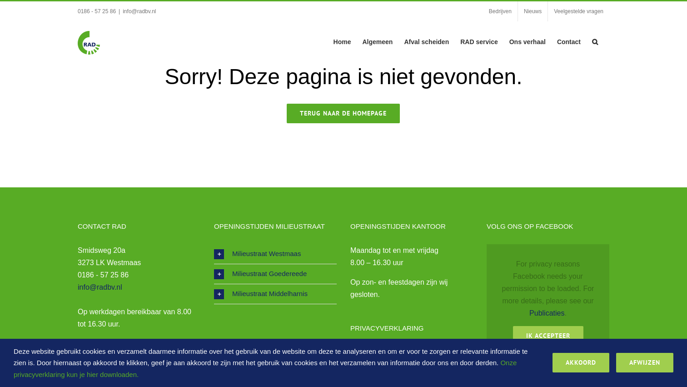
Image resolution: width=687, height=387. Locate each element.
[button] (595, 41)
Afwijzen (644, 362)
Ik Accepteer (548, 336)
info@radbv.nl (139, 11)
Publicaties (546, 313)
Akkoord (581, 362)
